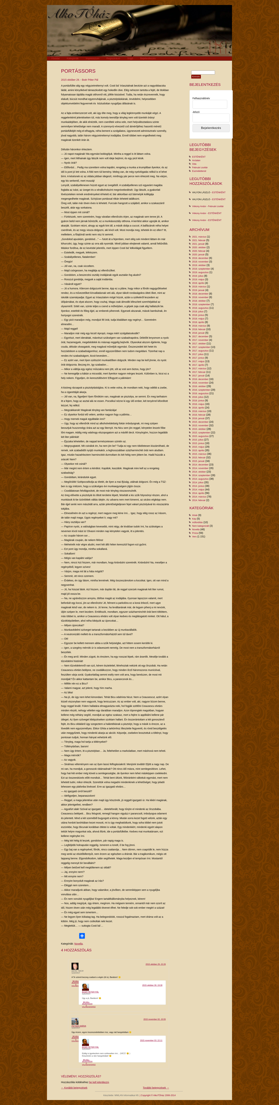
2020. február (199, 251)
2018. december (200, 294)
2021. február (199, 240)
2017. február (199, 372)
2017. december (200, 336)
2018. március (199, 326)
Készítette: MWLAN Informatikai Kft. (121, 1095)
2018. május (198, 318)
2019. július (198, 276)
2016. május (198, 404)
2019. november (200, 261)
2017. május (198, 361)
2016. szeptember (201, 390)
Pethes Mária (79, 1026)
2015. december (200, 422)
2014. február (199, 500)
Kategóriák (73, 58)
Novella (78, 943)
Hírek (195, 515)
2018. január (198, 333)
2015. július (198, 440)
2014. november (200, 468)
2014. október (199, 472)
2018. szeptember (201, 304)
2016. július (198, 397)
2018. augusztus (200, 308)
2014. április (198, 493)
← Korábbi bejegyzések (74, 1087)
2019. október (199, 265)
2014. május (198, 489)
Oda (194, 164)
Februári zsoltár (200, 167)
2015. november (200, 425)
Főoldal (55, 58)
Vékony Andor (199, 206)
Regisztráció (113, 58)
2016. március (199, 411)
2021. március (199, 237)
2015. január (198, 461)
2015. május (198, 447)
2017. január (198, 375)
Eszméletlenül (199, 171)
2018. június (198, 315)
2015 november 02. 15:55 (154, 1019)
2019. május (198, 279)
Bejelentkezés (148, 58)
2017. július (198, 354)
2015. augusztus (200, 436)
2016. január (198, 418)
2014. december (200, 464)
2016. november (200, 383)
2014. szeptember (201, 475)
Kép (194, 519)
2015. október (199, 429)
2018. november (200, 297)
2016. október (199, 386)
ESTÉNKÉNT (199, 157)
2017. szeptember (201, 347)
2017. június (198, 358)
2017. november (200, 340)
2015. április (198, 450)
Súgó (130, 58)
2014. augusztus (200, 479)
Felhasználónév (201, 98)
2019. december (200, 258)
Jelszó (196, 112)
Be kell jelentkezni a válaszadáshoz (78, 983)
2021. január (198, 244)
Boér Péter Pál (90, 79)
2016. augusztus (200, 393)
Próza (195, 533)
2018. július (198, 311)
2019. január (198, 290)
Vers (194, 536)
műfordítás (197, 522)
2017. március (199, 368)
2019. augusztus (200, 272)
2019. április (198, 283)
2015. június (198, 443)
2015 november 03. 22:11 (151, 1040)
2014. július (198, 482)
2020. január (198, 254)
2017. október (199, 343)
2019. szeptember (201, 269)
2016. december (200, 379)
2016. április (198, 407)
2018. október (199, 301)
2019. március (199, 286)
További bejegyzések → (156, 1087)
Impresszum (92, 58)
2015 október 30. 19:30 (152, 985)
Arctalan (196, 160)
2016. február (199, 415)
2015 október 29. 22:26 (156, 964)
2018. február (199, 329)
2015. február (199, 457)
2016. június (198, 400)
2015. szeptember (201, 432)
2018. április (198, 322)
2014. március (199, 497)
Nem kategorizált (200, 526)
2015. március (199, 454)
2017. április (198, 365)
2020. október (199, 247)
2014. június (198, 486)
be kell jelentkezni (99, 1082)
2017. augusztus (200, 351)
